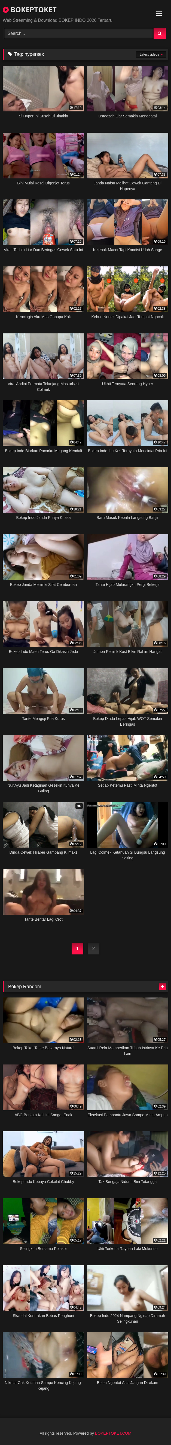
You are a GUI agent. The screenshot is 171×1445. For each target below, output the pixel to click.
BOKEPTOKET (30, 9)
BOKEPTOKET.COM (113, 1433)
